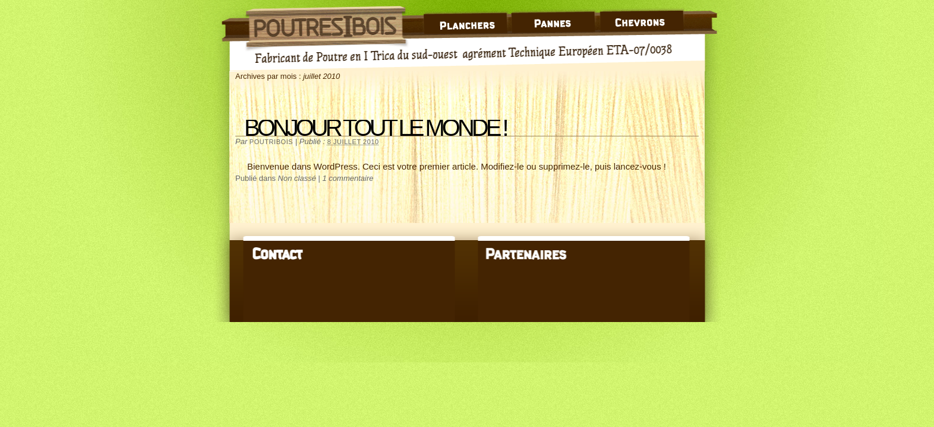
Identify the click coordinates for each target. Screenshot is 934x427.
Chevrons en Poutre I (642, 17)
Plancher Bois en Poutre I (465, 17)
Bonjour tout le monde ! (375, 127)
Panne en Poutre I (554, 17)
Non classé (297, 178)
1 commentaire (348, 178)
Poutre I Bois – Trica (326, 23)
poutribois (271, 141)
